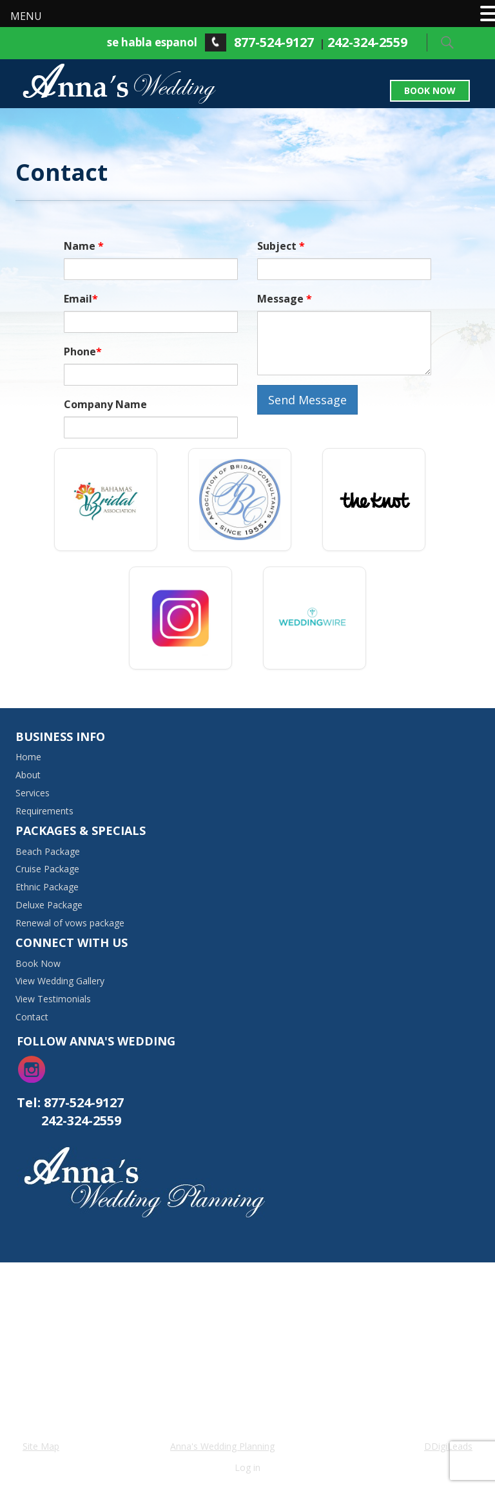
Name (84, 246)
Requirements (44, 811)
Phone (83, 351)
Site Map (41, 1446)
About (28, 775)
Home (28, 757)
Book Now (430, 90)
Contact (31, 1017)
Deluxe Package (48, 905)
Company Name (105, 404)
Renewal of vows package (69, 923)
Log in (247, 1467)
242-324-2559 (367, 42)
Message (284, 299)
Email (81, 299)
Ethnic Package (47, 887)
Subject (281, 246)
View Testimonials (53, 999)
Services (32, 793)
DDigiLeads (448, 1446)
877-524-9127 (274, 42)
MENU (26, 16)
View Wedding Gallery (59, 981)
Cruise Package (47, 869)
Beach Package (47, 851)
